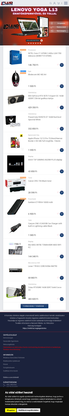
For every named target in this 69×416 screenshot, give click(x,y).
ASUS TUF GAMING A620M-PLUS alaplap (45, 160)
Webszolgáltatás (9, 344)
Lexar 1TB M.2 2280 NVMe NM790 (42, 266)
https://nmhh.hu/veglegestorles (34, 328)
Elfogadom (11, 410)
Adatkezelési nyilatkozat (11, 361)
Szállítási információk (10, 371)
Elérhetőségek (8, 338)
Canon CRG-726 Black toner (40, 181)
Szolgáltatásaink (9, 367)
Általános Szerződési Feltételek (14, 358)
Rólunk (5, 364)
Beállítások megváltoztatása (28, 410)
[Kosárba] (62, 65)
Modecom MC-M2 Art (37, 74)
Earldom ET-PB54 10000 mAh (40, 202)
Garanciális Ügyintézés (10, 341)
